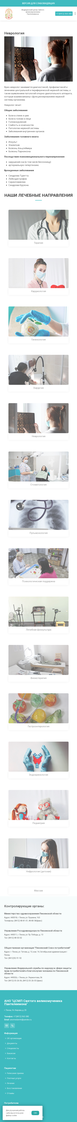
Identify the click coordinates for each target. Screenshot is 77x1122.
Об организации (14, 1038)
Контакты (11, 1058)
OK (35, 1112)
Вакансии (11, 1053)
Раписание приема (15, 1073)
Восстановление (14, 1088)
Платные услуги (14, 1078)
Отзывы (10, 1093)
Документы (12, 1043)
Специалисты (13, 1048)
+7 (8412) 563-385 (64, 13)
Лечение (10, 1083)
